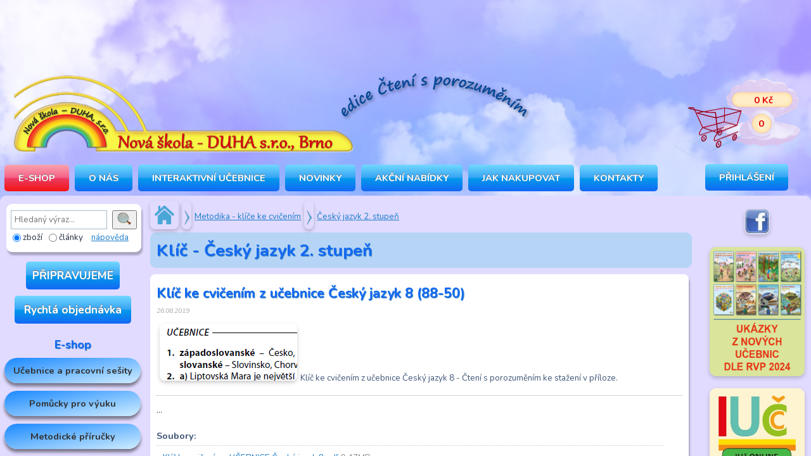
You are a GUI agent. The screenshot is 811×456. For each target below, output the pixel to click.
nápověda (110, 237)
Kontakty (619, 178)
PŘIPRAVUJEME (72, 275)
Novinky (320, 178)
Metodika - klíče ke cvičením (248, 216)
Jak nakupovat (521, 178)
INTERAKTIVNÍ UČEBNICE (208, 178)
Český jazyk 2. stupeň (358, 216)
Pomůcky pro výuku (72, 403)
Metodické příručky (72, 436)
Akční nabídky (412, 178)
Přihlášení (746, 177)
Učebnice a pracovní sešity (72, 370)
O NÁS (103, 178)
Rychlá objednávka (73, 309)
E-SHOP (36, 178)
